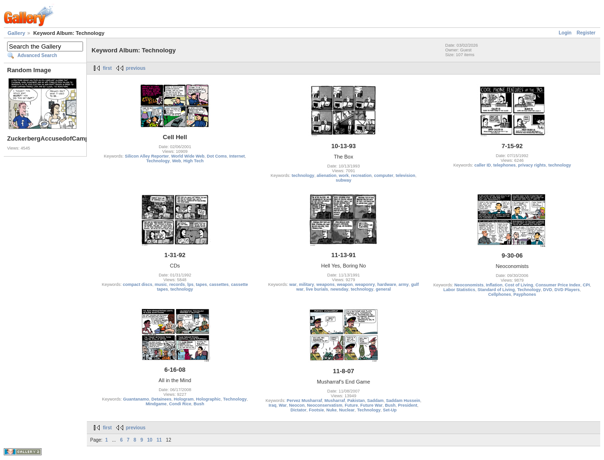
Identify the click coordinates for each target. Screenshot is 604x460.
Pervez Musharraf (304, 400)
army (404, 284)
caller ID (482, 165)
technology (303, 175)
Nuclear (347, 410)
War (283, 405)
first (107, 68)
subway (343, 180)
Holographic (208, 399)
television (406, 175)
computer (384, 175)
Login (565, 32)
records (177, 284)
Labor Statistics (460, 289)
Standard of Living (496, 289)
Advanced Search (37, 55)
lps (190, 284)
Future (351, 405)
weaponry (365, 284)
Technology (158, 161)
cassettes (218, 284)
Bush (198, 403)
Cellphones (500, 294)
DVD (547, 289)
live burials (317, 289)
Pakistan (356, 400)
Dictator (298, 410)
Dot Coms (217, 156)
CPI (586, 285)
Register (586, 32)
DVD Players (567, 289)
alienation (326, 175)
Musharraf (334, 400)
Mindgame (156, 403)
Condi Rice (180, 403)
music (161, 284)
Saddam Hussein (403, 400)
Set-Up (389, 410)
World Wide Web (188, 156)
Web (176, 161)
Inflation (494, 285)
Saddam (375, 400)
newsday (339, 289)
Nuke (332, 410)
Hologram (183, 399)
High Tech (194, 161)
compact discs (137, 284)
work (344, 175)
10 (149, 440)
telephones (504, 165)
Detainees (161, 399)
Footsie (316, 410)
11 (159, 440)
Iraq (272, 405)
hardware (387, 284)
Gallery (16, 33)
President (407, 405)
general (383, 289)
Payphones (524, 294)
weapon (345, 284)
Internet (237, 156)
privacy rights (532, 165)
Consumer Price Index (558, 285)
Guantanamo (136, 399)
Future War (372, 405)
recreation (361, 175)
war (293, 284)
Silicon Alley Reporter (146, 156)
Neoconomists (469, 285)
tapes (201, 284)
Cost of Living (519, 285)
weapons (325, 284)
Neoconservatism (324, 405)
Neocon (296, 405)
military (306, 284)
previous (136, 68)
